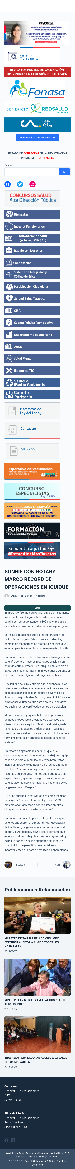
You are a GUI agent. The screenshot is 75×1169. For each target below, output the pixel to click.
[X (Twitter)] (13, 1140)
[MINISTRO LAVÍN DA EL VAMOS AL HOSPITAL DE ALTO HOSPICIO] (37, 977)
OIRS (7, 1095)
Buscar (8, 165)
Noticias (40, 596)
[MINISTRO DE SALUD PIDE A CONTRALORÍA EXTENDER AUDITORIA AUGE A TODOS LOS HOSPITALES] (37, 915)
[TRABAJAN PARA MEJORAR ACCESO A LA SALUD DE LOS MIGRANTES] (37, 1034)
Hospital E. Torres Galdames (21, 1091)
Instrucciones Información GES (37, 137)
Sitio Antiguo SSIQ (15, 1127)
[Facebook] (6, 1140)
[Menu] (69, 6)
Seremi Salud (12, 1100)
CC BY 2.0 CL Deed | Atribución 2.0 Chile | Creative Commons (37, 1163)
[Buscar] (64, 171)
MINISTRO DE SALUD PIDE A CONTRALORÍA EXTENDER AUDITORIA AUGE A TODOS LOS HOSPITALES (32, 942)
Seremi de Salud (14, 1122)
